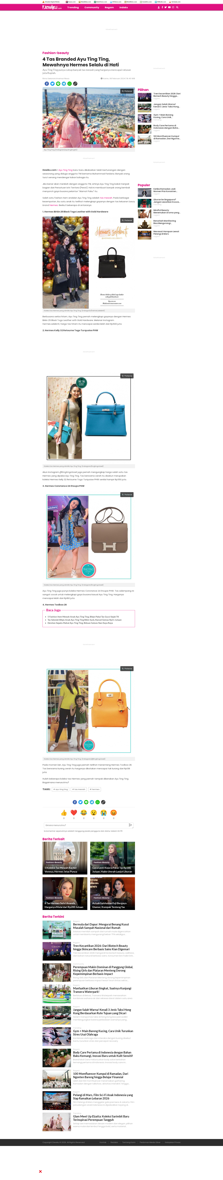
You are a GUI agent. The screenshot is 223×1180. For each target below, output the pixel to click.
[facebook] (47, 84)
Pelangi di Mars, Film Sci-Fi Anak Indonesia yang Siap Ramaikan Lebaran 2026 (103, 1096)
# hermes (94, 789)
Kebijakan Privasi (172, 1142)
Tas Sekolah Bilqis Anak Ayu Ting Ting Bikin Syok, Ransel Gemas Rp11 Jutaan (85, 620)
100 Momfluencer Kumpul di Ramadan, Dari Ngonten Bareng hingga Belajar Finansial (100, 1075)
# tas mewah (78, 789)
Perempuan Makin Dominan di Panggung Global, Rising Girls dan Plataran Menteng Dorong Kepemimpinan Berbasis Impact (103, 970)
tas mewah (106, 197)
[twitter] (52, 84)
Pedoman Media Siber (150, 1142)
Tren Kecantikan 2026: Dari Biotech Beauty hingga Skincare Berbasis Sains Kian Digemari (101, 947)
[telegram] (64, 84)
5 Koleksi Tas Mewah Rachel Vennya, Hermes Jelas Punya (61, 869)
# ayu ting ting (60, 789)
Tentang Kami (128, 1142)
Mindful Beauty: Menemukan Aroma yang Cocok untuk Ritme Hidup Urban (166, 211)
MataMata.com (86, 2)
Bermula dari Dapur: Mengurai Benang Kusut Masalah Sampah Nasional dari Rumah (101, 926)
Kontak (103, 1142)
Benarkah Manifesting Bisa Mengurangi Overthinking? (164, 222)
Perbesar (127, 91)
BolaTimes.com (101, 2)
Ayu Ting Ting (65, 169)
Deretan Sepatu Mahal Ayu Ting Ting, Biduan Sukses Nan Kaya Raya (80, 623)
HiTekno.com (116, 2)
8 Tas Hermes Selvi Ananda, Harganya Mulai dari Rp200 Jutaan (64, 905)
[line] (58, 84)
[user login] (158, 8)
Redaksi (114, 1142)
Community (91, 7)
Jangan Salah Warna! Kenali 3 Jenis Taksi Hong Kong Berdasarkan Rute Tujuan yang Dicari (102, 1011)
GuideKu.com (147, 2)
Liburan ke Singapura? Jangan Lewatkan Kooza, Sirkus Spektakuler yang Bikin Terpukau (166, 200)
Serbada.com (176, 2)
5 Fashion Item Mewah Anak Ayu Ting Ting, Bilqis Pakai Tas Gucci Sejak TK (83, 616)
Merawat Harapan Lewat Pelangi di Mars (166, 232)
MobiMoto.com (132, 2)
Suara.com (72, 2)
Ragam (109, 7)
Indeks (123, 7)
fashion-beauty (54, 862)
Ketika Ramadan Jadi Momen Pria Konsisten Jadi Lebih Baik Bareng (164, 190)
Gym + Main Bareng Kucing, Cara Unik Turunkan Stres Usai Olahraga (163, 116)
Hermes (54, 205)
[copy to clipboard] (75, 84)
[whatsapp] (69, 84)
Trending (73, 7)
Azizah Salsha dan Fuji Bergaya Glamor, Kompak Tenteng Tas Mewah (109, 905)
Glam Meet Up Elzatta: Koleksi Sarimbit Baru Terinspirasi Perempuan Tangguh (101, 1118)
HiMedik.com (161, 2)
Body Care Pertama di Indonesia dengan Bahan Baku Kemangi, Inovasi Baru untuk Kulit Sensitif (103, 1054)
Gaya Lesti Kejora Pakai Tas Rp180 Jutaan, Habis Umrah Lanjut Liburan (112, 869)
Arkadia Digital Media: (52, 2)
